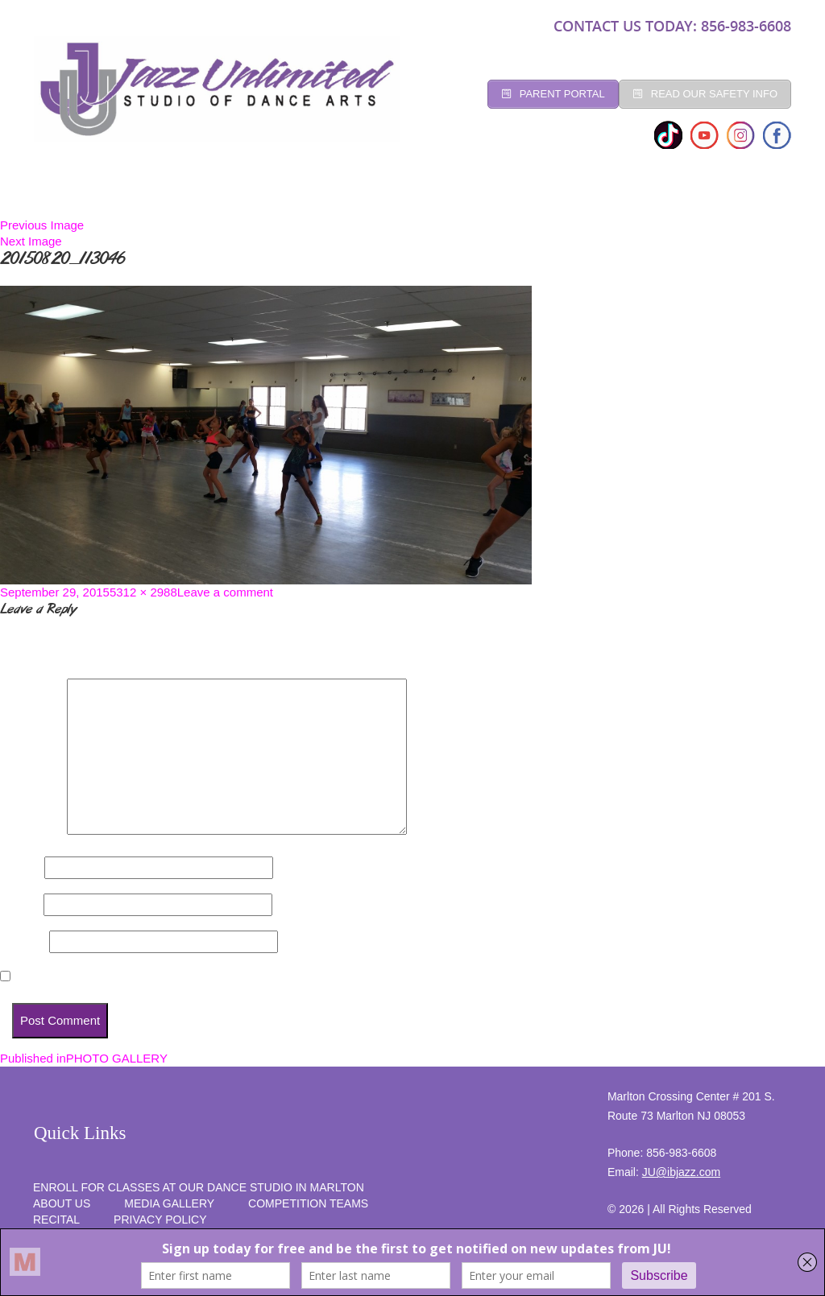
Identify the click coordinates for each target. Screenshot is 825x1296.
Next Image (31, 241)
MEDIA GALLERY (169, 1203)
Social (374, 194)
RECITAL (674, 194)
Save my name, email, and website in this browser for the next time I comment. (239, 977)
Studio (126, 194)
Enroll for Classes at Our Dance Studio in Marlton (198, 1187)
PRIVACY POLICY (160, 1219)
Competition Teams (478, 194)
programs (594, 194)
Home (63, 194)
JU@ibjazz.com (681, 1172)
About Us (61, 1203)
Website (23, 941)
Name (20, 867)
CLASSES (197, 194)
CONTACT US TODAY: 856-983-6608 (672, 25)
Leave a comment (225, 592)
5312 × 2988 (143, 592)
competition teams (308, 1203)
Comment (32, 830)
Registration (287, 194)
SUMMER (748, 194)
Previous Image (42, 225)
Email (20, 904)
